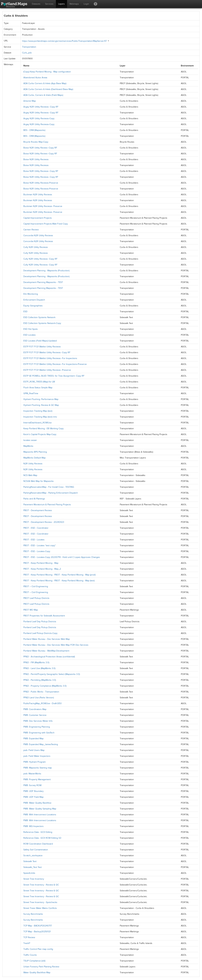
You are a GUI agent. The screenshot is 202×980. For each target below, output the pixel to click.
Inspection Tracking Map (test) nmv (40, 416)
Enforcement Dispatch (34, 299)
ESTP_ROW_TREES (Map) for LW (39, 381)
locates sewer (30, 440)
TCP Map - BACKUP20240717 (37, 925)
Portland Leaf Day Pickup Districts (39, 621)
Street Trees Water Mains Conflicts (40, 908)
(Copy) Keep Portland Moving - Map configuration (47, 71)
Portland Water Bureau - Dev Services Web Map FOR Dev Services (55, 645)
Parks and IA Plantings (34, 498)
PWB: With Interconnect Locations (39, 814)
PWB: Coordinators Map (34, 709)
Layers (61, 4)
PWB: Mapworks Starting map (37, 767)
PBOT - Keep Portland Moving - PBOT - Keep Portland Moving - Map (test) (59, 580)
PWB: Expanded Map (33, 738)
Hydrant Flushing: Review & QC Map (41, 405)
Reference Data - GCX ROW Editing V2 (42, 838)
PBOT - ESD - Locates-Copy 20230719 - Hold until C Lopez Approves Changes (61, 557)
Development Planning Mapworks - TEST (43, 282)
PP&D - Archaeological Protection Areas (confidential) (49, 656)
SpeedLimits (29, 873)
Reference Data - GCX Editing (37, 832)
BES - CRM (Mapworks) (34, 130)
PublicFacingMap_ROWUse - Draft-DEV (42, 703)
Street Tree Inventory (33, 879)
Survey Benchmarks (33, 914)
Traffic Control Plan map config (38, 949)
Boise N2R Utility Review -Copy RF (40, 147)
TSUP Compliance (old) (34, 960)
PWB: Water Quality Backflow (37, 803)
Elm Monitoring (30, 294)
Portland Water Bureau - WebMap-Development (46, 650)
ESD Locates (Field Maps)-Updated (40, 340)
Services (49, 4)
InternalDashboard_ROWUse (37, 422)
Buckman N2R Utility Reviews (37, 194)
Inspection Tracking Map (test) (37, 411)
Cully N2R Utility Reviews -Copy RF (40, 259)
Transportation (29, 47)
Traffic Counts (30, 955)
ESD (25, 311)
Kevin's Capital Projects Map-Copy (39, 434)
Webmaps (74, 4)
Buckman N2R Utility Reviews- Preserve (42, 206)
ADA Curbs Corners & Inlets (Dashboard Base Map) (48, 89)
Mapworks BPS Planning (35, 452)
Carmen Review (31, 229)
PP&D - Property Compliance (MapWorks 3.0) (44, 686)
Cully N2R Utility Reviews (35, 247)
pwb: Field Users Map (34, 750)
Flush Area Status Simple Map (37, 387)
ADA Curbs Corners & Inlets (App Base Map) (44, 83)
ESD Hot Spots (30, 329)
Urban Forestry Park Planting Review (41, 966)
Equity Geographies (33, 305)
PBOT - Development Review (37, 510)
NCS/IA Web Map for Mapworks (38, 481)
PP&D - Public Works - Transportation (41, 691)
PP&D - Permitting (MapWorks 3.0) (39, 680)
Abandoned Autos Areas (35, 77)
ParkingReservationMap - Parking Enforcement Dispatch (50, 493)
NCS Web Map (30, 475)
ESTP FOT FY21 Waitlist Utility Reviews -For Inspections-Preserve (55, 364)
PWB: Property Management (37, 779)
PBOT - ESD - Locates (34, 539)
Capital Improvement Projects (37, 218)
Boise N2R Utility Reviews (36, 159)
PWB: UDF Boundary (33, 791)
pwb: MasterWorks (32, 773)
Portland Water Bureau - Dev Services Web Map (46, 639)
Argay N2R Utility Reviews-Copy (38, 118)
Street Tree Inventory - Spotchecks (40, 902)
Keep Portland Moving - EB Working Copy (43, 428)
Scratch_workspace (32, 855)
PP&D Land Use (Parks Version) (38, 697)
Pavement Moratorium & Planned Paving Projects (47, 504)
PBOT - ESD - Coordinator (35, 528)
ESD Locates (29, 335)
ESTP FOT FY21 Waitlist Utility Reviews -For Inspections (50, 358)
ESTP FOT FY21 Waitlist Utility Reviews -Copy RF (46, 352)
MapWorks (28, 446)
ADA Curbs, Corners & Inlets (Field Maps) (43, 95)
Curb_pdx (27, 52)
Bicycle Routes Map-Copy (35, 142)
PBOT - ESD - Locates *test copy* (39, 545)
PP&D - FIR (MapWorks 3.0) (36, 662)
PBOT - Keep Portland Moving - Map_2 (42, 569)
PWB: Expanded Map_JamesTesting (40, 744)
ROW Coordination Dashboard (38, 843)
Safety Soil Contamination (35, 849)
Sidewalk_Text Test (32, 867)
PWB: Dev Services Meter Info (38, 721)
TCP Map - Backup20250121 (37, 931)
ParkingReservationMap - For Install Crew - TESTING (48, 487)
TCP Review (29, 937)
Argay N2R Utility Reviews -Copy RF (40, 106)
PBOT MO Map (30, 609)
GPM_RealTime (30, 393)
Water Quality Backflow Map (36, 972)
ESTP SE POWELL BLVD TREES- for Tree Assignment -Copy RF (53, 376)
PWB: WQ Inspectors (33, 826)
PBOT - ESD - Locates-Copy (36, 551)
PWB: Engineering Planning (36, 726)
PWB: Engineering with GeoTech (38, 732)
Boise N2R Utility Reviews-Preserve (40, 182)
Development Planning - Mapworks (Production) (46, 270)
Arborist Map (29, 101)
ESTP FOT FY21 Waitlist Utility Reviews (42, 346)
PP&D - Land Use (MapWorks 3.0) (39, 668)
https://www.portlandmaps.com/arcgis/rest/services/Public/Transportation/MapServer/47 (64, 41)
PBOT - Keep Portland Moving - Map (40, 563)
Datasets (36, 4)
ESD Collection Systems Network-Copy (42, 323)
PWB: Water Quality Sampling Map (39, 808)
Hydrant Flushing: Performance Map (40, 399)
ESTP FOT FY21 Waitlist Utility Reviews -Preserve (47, 370)
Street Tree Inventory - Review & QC (41, 884)
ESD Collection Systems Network (39, 317)
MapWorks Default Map (34, 457)
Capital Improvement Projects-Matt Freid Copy (45, 223)
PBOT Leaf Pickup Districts (36, 598)
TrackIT (26, 943)
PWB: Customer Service (34, 715)
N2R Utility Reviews (32, 463)
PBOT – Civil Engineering (35, 586)
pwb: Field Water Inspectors (36, 756)
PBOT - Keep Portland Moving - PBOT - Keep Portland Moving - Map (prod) (59, 574)
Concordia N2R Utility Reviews (38, 235)
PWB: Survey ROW (32, 785)
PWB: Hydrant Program (34, 762)
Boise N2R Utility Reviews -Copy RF (40, 171)
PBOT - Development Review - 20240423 (43, 522)
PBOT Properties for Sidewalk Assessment (44, 615)
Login (86, 4)
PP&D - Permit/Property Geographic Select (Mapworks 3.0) (51, 674)
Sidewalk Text (29, 861)
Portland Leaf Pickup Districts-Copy (40, 633)
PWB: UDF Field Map (33, 797)
